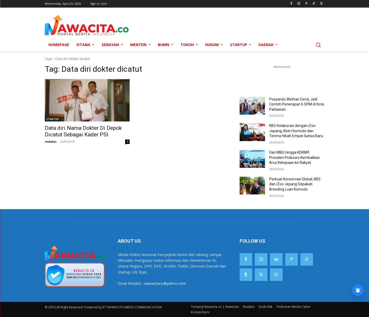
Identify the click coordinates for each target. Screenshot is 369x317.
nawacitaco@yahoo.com (165, 283)
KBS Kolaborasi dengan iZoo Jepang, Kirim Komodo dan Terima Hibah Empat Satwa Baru (296, 131)
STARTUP (52, 119)
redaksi (51, 141)
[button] (318, 44)
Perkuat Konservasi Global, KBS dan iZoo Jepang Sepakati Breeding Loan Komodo (295, 184)
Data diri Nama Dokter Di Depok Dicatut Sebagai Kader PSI (83, 131)
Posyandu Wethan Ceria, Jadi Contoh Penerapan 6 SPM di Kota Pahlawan (296, 104)
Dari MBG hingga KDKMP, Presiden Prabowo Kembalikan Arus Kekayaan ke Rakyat (294, 157)
